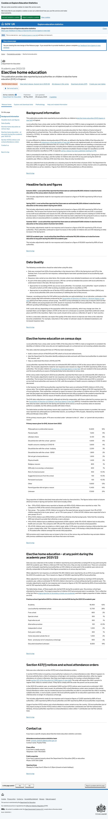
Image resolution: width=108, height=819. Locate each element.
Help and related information (57, 105)
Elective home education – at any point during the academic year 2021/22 (11, 134)
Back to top (5, 152)
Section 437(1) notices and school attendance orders (10, 141)
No (31, 785)
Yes (21, 785)
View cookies (45, 17)
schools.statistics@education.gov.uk (44, 741)
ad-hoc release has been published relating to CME (78, 151)
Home (3, 54)
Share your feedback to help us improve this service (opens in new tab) (25, 31)
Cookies (3, 799)
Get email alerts (11, 88)
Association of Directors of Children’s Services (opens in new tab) (51, 401)
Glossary (41, 799)
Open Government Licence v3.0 (34, 809)
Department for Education (12, 97)
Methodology (40, 105)
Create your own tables (97, 84)
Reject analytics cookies (31, 17)
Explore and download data (23, 105)
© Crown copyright (101, 814)
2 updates (53, 97)
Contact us (5, 145)
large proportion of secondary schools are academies (56, 593)
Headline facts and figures (10, 120)
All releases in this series (60, 84)
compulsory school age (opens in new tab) (55, 142)
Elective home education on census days (10, 128)
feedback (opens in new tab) (30, 35)
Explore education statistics (50, 24)
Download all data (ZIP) (79, 84)
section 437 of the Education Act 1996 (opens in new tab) (51, 680)
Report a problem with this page (95, 785)
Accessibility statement (31, 799)
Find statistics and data (14, 54)
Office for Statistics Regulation (35, 806)
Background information (9, 116)
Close (105, 28)
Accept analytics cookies (11, 17)
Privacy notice (11, 799)
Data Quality (5, 123)
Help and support (51, 799)
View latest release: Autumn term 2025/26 (35, 84)
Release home (6, 105)
